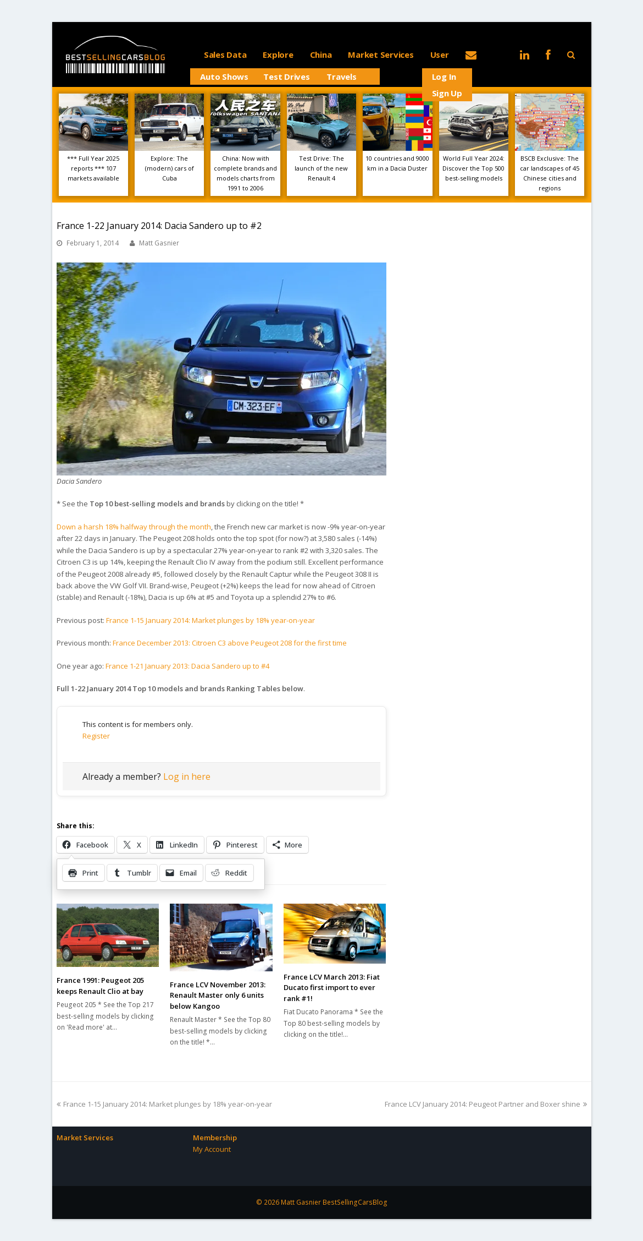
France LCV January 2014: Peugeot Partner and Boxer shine (486, 1104)
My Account (212, 1149)
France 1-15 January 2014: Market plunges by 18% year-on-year (210, 620)
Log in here (186, 776)
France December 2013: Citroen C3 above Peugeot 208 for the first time (230, 643)
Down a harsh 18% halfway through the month (134, 527)
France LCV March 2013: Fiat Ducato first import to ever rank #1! (332, 987)
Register (96, 736)
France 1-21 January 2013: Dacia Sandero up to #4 (187, 666)
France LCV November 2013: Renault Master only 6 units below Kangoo (217, 995)
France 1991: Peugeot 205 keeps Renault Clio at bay (100, 985)
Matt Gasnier (159, 243)
